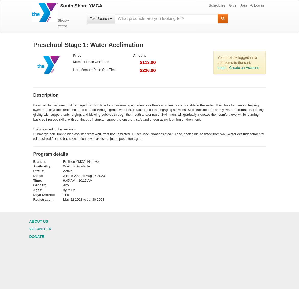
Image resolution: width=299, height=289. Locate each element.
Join (243, 5)
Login (221, 68)
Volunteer (40, 229)
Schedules (216, 5)
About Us (38, 221)
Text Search (101, 19)
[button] (63, 23)
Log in (257, 5)
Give (232, 5)
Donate (36, 237)
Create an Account (244, 68)
